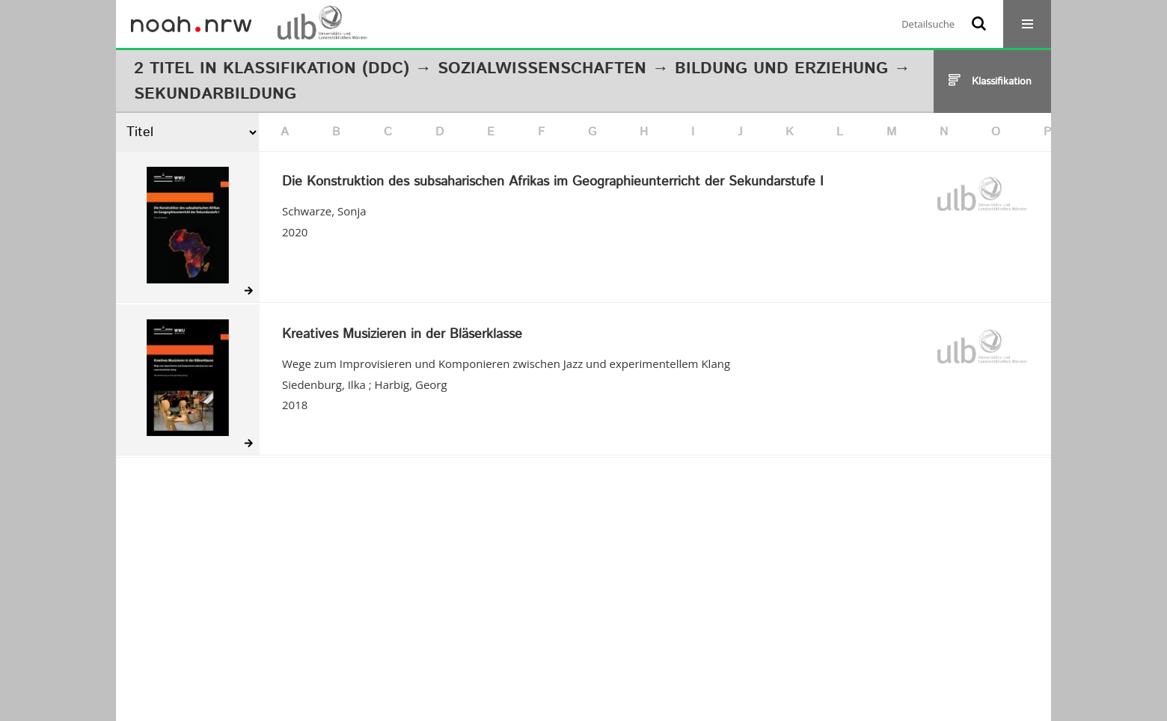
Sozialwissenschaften (542, 69)
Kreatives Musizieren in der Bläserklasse (402, 335)
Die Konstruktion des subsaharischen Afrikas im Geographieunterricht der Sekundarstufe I (553, 182)
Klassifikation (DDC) (316, 69)
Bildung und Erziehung (781, 69)
